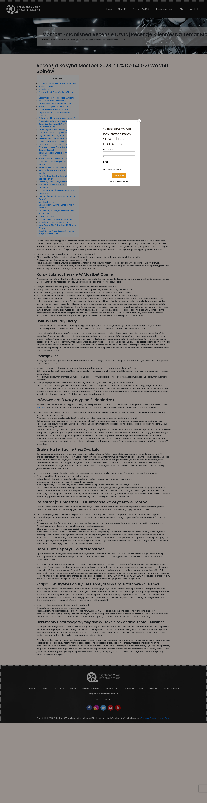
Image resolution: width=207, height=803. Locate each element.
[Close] (139, 121)
